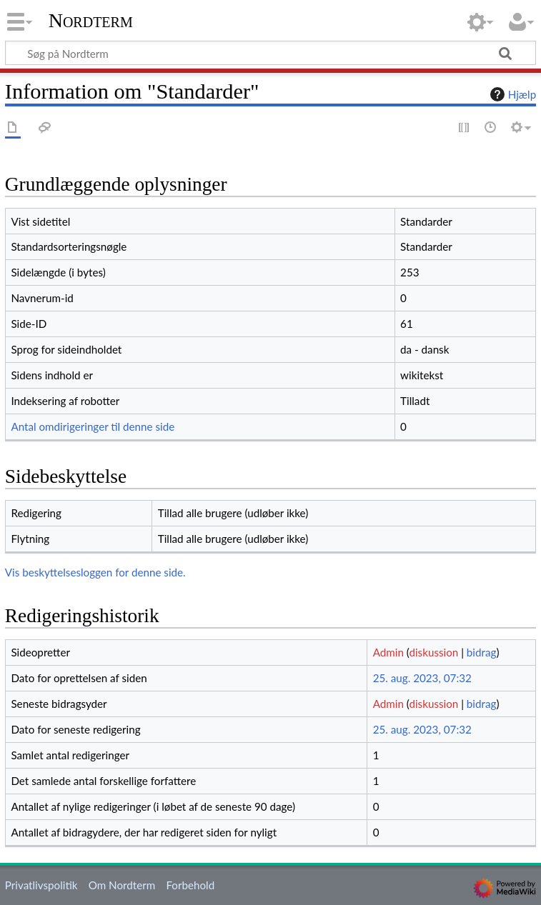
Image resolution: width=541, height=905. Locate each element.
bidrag (482, 652)
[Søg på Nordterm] (270, 52)
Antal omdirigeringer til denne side (92, 426)
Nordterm (91, 21)
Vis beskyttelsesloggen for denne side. (95, 572)
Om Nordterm (122, 885)
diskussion (433, 652)
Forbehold (190, 885)
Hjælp (511, 94)
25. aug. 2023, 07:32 (422, 677)
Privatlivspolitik (41, 885)
